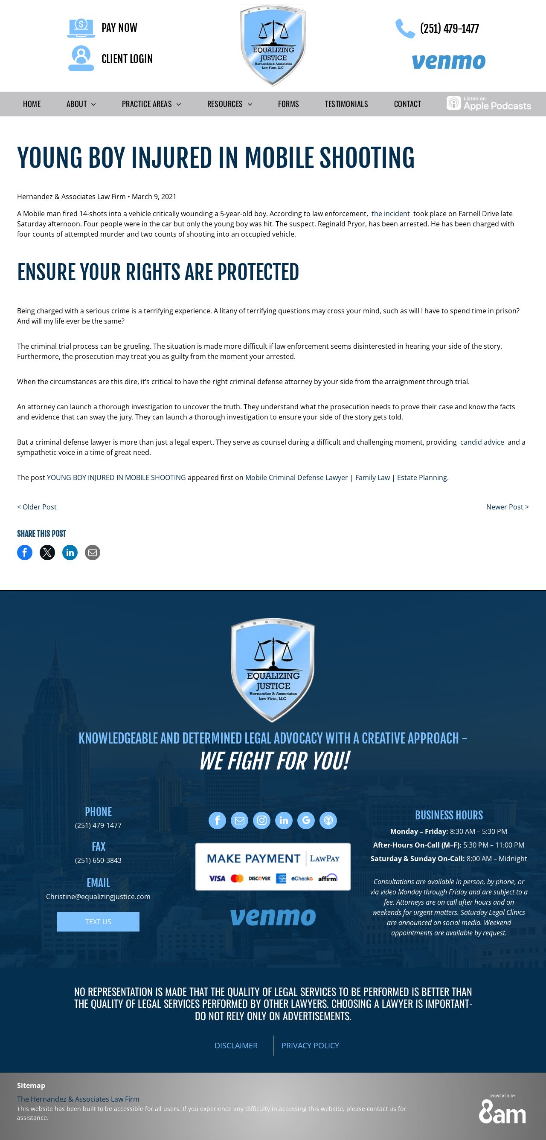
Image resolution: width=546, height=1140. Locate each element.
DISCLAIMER (236, 1045)
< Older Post (37, 507)
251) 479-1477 (99, 825)
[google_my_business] (306, 821)
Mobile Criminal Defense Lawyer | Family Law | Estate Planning (346, 477)
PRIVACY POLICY (310, 1045)
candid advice (482, 442)
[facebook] (217, 821)
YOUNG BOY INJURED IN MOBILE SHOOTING (116, 477)
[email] (239, 821)
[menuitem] (31, 104)
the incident (391, 213)
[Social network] (328, 821)
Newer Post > (507, 507)
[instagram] (261, 821)
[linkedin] (284, 821)
